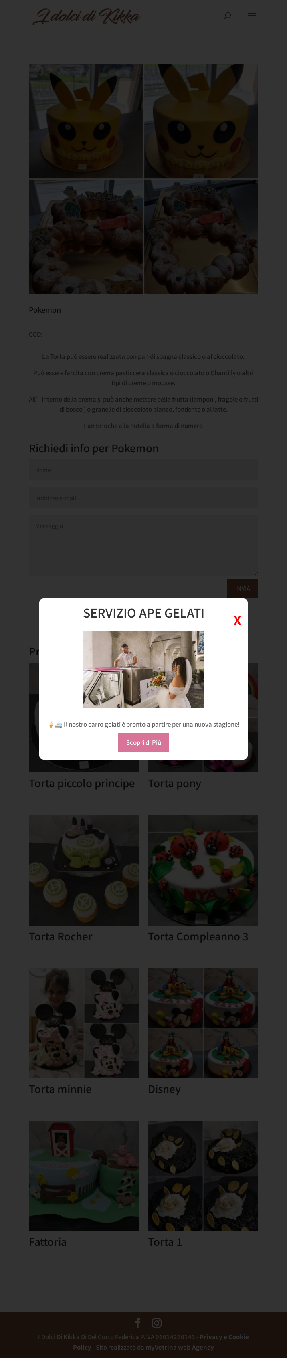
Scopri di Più (143, 742)
